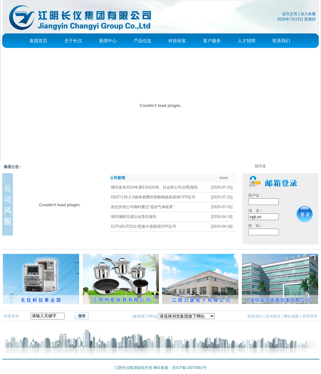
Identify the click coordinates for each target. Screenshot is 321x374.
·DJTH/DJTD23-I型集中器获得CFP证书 (143, 226)
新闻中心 (108, 40)
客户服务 (212, 40)
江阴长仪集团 (125, 367)
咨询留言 (273, 316)
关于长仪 (73, 40)
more (223, 178)
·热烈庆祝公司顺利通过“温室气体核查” (142, 207)
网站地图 (291, 316)
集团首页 (38, 40)
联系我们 (281, 40)
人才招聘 (246, 40)
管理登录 (309, 316)
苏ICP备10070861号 (189, 367)
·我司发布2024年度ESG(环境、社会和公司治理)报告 (154, 187)
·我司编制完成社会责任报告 (133, 216)
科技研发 (177, 40)
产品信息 (142, 40)
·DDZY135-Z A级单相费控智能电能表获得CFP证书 (152, 197)
